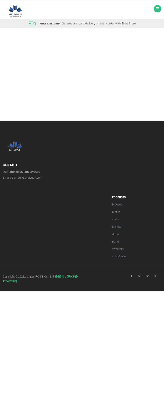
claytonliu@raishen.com (27, 177)
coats (115, 219)
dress (115, 234)
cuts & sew (119, 256)
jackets (116, 226)
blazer (116, 212)
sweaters (118, 249)
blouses (117, 204)
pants (116, 241)
